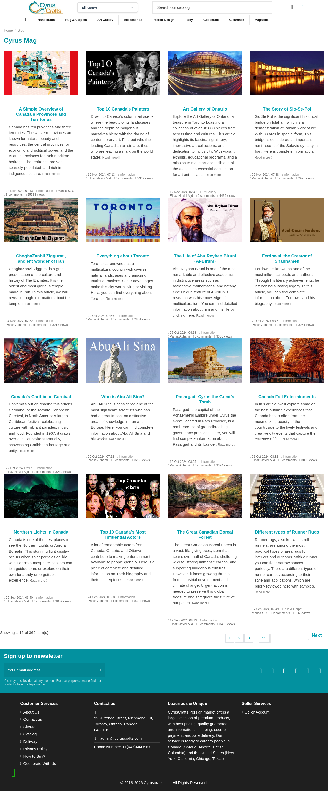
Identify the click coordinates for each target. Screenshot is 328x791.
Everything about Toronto (123, 256)
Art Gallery (208, 192)
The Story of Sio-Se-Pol (287, 109)
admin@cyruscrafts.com (121, 738)
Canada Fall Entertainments (287, 396)
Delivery (30, 741)
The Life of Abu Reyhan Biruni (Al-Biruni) (205, 259)
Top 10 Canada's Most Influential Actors (123, 535)
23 (264, 638)
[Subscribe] (100, 670)
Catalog (30, 734)
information (45, 191)
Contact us (32, 719)
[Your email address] (50, 670)
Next (318, 635)
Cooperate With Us (39, 763)
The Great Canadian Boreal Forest (205, 535)
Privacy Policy (35, 749)
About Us (31, 712)
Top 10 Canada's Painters (123, 109)
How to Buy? (34, 756)
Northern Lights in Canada (41, 532)
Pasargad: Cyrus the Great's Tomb (205, 399)
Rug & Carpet (293, 609)
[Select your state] (107, 7)
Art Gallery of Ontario (205, 109)
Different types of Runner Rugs (287, 532)
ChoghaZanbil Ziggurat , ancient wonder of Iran (41, 259)
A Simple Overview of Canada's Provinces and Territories (41, 114)
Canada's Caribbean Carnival (41, 396)
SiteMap (30, 727)
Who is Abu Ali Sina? (123, 396)
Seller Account (257, 712)
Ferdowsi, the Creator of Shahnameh (287, 259)
